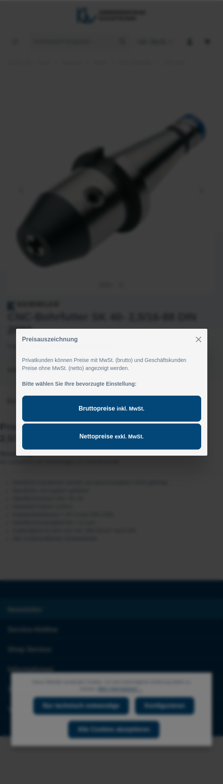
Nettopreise (112, 436)
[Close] (198, 339)
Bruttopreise (112, 408)
